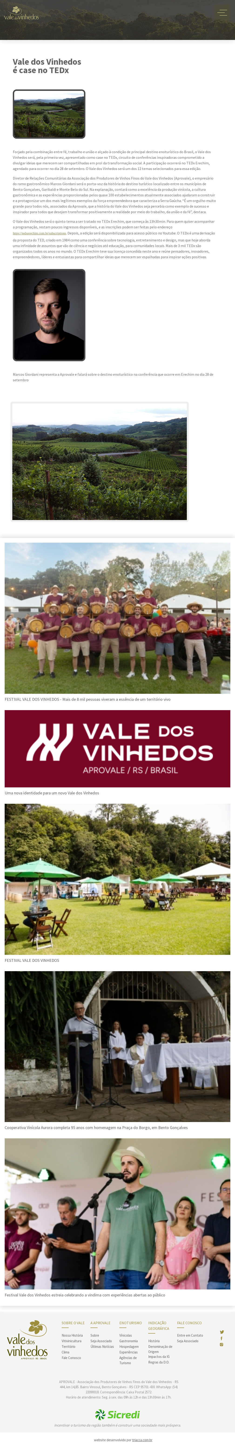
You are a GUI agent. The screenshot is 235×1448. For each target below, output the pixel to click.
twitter (222, 1332)
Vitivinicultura (71, 1341)
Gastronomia (128, 1341)
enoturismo (130, 1323)
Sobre (95, 1335)
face (221, 1338)
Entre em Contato (190, 1335)
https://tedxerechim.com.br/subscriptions (39, 233)
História (154, 1341)
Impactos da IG (159, 1356)
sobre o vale (73, 1323)
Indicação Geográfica (158, 1326)
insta (221, 1344)
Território (68, 1346)
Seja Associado (101, 1341)
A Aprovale (101, 1323)
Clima (65, 1352)
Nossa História (72, 1335)
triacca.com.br (142, 1440)
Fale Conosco (71, 1358)
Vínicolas (125, 1335)
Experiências (128, 1352)
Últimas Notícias (102, 1346)
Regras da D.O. (158, 1362)
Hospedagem (129, 1346)
